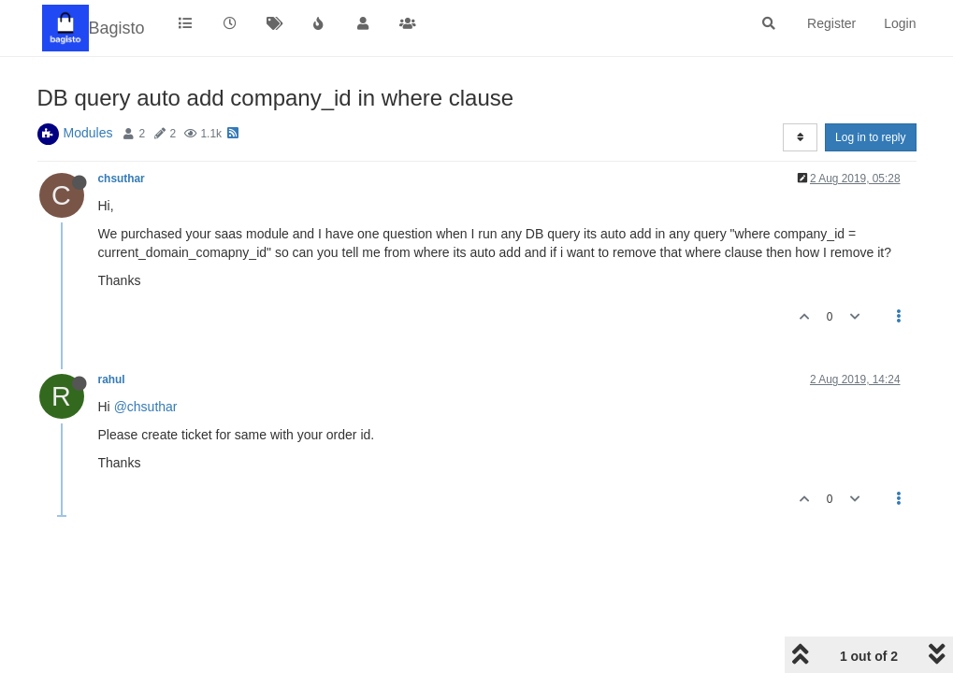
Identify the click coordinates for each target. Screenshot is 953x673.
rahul (111, 379)
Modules (88, 132)
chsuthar (121, 178)
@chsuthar (146, 406)
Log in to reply (870, 137)
